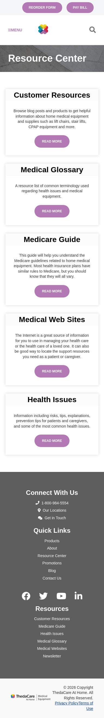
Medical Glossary (52, 641)
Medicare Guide (52, 626)
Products (52, 541)
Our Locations (52, 510)
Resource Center (52, 556)
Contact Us (52, 578)
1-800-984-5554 (52, 503)
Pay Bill (80, 7)
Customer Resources (52, 619)
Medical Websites (52, 648)
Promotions (52, 563)
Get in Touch (52, 518)
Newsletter (52, 656)
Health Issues (52, 633)
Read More (52, 141)
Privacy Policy (66, 703)
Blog (52, 570)
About (52, 548)
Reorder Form (42, 7)
